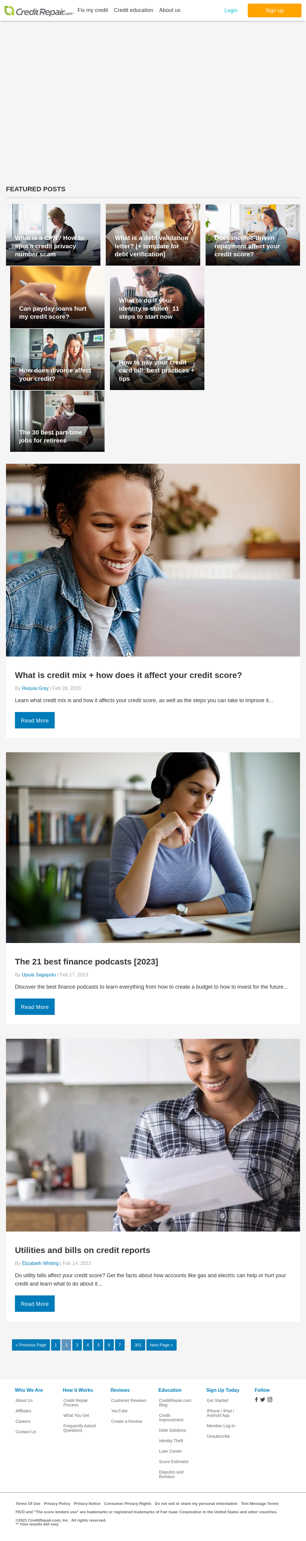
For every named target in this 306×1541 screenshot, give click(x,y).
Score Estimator (174, 1462)
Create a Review (126, 1421)
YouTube (119, 1411)
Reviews (120, 1390)
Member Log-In (221, 1426)
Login (231, 10)
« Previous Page (31, 1345)
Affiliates (23, 1411)
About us (169, 10)
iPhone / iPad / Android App (220, 1413)
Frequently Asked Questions (79, 1428)
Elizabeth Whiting (40, 1263)
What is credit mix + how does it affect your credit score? (128, 675)
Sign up (274, 10)
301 (137, 1345)
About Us (24, 1400)
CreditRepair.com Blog (175, 1402)
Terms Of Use (28, 1503)
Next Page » (161, 1345)
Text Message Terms (260, 1503)
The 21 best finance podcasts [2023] (86, 961)
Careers (23, 1421)
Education (169, 1390)
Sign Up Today (222, 1390)
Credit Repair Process (75, 1402)
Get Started (217, 1400)
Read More (35, 721)
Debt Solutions (172, 1430)
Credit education (133, 10)
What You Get (76, 1415)
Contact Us (26, 1432)
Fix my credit (93, 10)
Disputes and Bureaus (171, 1474)
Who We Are (29, 1390)
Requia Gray (35, 688)
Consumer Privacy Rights (127, 1503)
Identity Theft (171, 1441)
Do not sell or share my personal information (196, 1503)
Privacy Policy (57, 1503)
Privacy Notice (87, 1503)
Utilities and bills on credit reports (82, 1250)
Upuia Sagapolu (39, 974)
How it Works (78, 1390)
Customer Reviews (128, 1400)
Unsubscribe (218, 1436)
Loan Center (170, 1451)
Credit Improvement (171, 1417)
